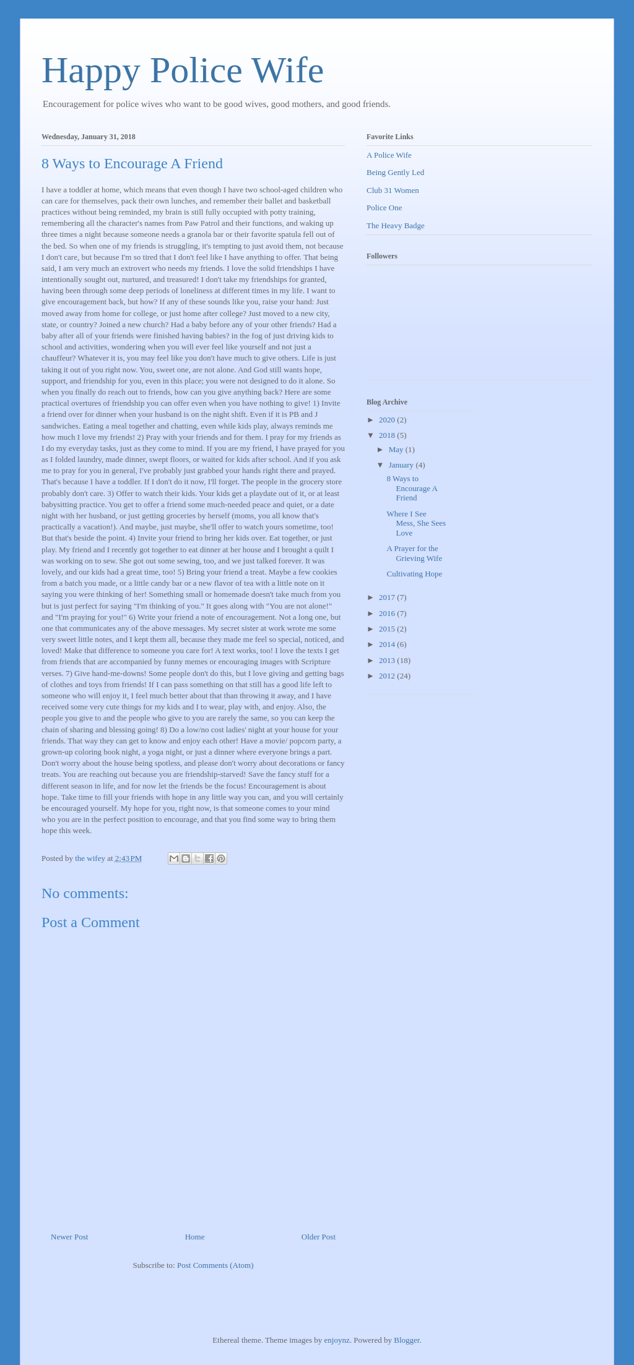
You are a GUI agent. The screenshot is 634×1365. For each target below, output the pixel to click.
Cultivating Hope (414, 573)
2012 (388, 675)
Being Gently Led (395, 172)
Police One (384, 207)
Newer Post (69, 1236)
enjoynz (337, 1340)
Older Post (319, 1236)
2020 (388, 419)
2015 (388, 628)
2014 (388, 644)
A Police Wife (389, 155)
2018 (388, 435)
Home (195, 1236)
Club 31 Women (393, 190)
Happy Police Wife (182, 69)
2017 (388, 597)
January (402, 464)
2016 (388, 613)
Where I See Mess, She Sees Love (416, 523)
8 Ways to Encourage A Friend (411, 488)
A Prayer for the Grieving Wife (414, 553)
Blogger (406, 1340)
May (397, 449)
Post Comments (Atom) (215, 1265)
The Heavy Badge (396, 225)
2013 (388, 660)
